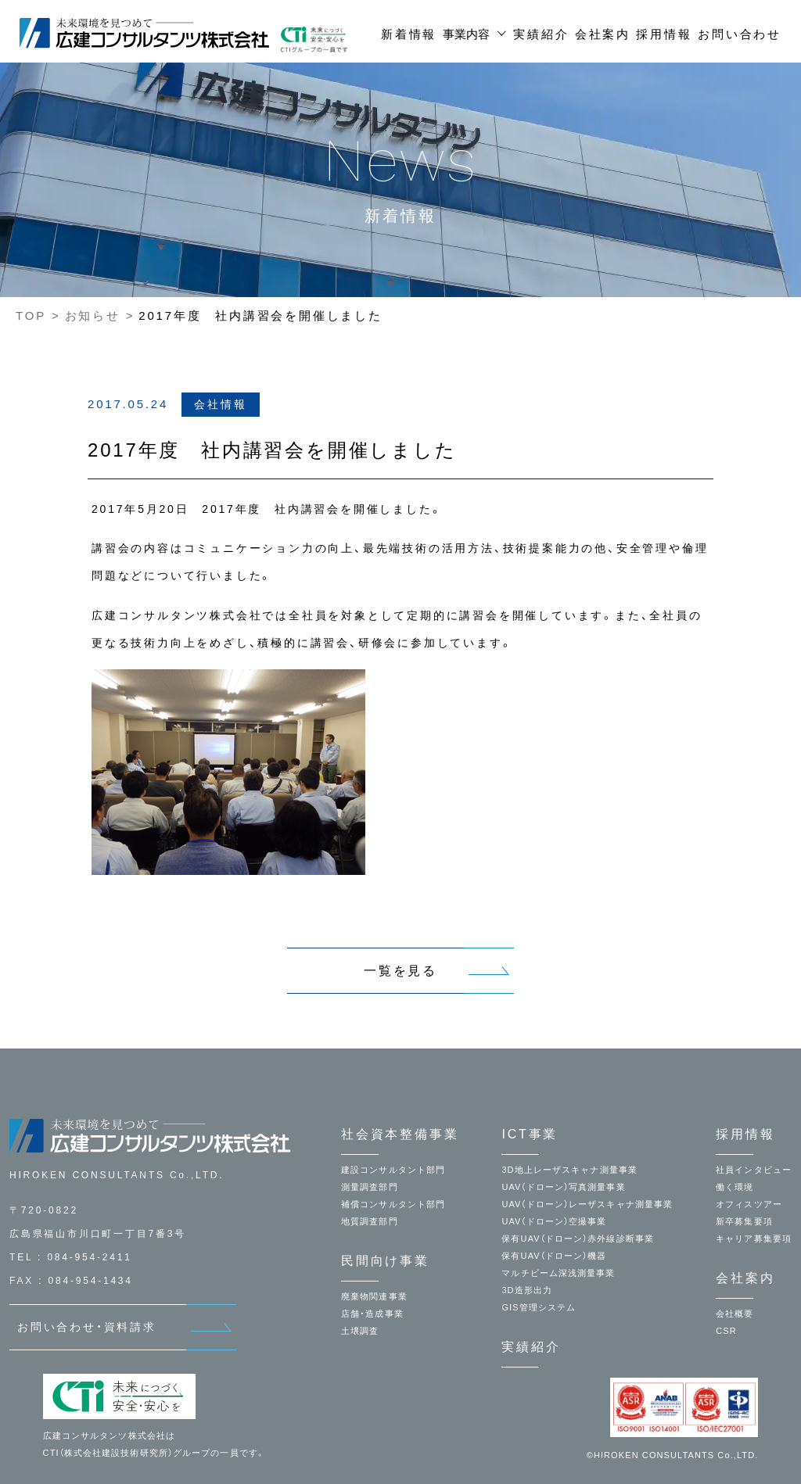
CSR (726, 1330)
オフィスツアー (749, 1204)
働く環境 (734, 1187)
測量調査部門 (369, 1187)
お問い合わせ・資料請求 (86, 1327)
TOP (31, 315)
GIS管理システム (538, 1307)
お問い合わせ (739, 34)
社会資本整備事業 (399, 1134)
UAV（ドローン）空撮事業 (553, 1221)
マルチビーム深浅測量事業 (558, 1273)
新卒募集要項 (744, 1221)
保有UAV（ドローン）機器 (553, 1255)
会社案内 (602, 34)
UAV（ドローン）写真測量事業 (563, 1187)
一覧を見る (400, 970)
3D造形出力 (526, 1290)
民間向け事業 (385, 1260)
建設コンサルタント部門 (393, 1169)
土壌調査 (360, 1330)
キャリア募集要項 (754, 1238)
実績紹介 (541, 34)
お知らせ (92, 315)
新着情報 (408, 34)
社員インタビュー (754, 1169)
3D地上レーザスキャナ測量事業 (569, 1169)
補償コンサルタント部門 (393, 1204)
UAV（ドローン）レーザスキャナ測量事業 (587, 1204)
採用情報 (663, 34)
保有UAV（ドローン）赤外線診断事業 (577, 1238)
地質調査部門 (369, 1221)
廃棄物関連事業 (374, 1296)
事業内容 (466, 34)
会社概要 (734, 1313)
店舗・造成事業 (372, 1313)
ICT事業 (529, 1134)
